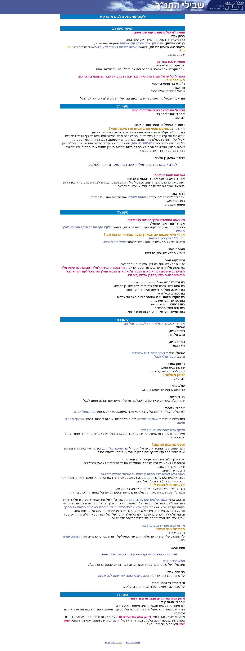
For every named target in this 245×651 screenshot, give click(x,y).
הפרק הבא (133, 642)
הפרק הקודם (113, 642)
